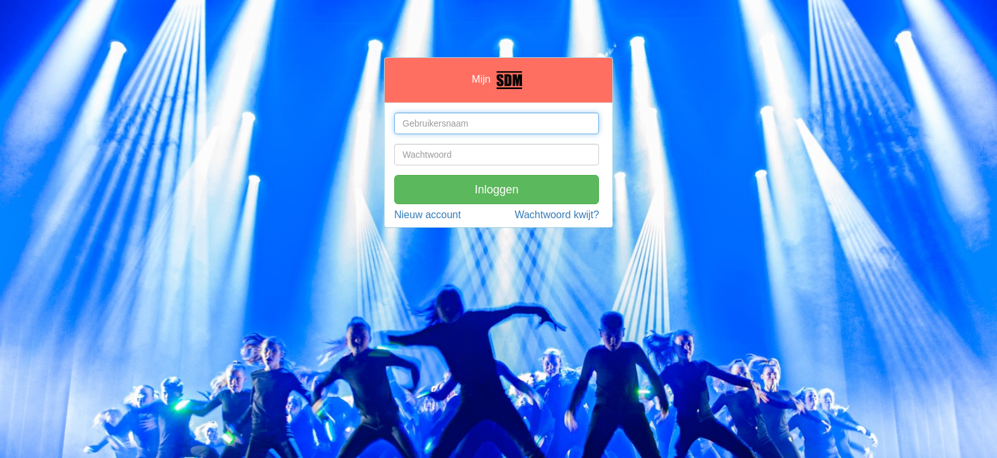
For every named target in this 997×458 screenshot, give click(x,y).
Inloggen (497, 189)
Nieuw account (427, 214)
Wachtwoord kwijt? (556, 214)
